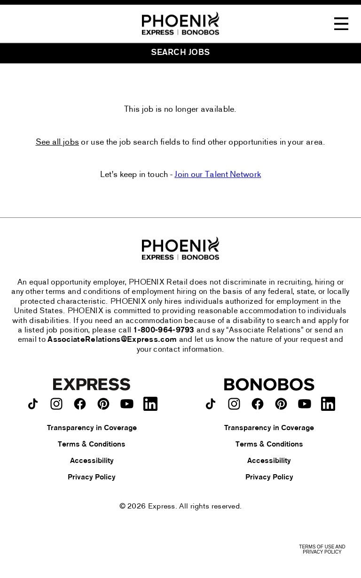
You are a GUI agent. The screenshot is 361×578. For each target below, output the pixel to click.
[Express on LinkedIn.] (150, 403)
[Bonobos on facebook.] (257, 403)
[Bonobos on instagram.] (234, 403)
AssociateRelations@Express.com (112, 340)
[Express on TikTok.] (33, 403)
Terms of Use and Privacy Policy (322, 549)
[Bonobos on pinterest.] (281, 403)
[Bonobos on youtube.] (304, 403)
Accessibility (92, 461)
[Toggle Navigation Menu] (341, 24)
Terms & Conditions (92, 444)
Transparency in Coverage (92, 428)
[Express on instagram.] (56, 403)
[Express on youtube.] (127, 403)
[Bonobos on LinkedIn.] (328, 403)
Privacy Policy (92, 477)
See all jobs (57, 143)
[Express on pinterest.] (103, 403)
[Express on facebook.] (80, 403)
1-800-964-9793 (164, 330)
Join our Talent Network (217, 175)
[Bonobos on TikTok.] (210, 403)
